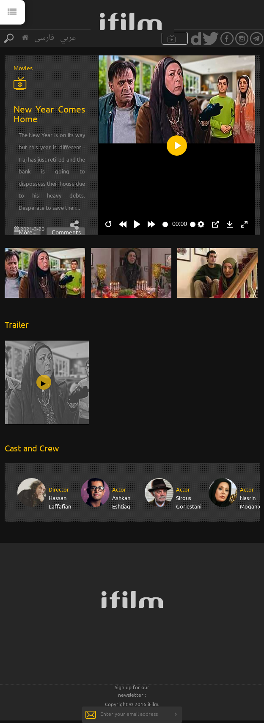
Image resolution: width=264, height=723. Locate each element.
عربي (68, 38)
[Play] (137, 224)
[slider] (165, 224)
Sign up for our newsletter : (132, 691)
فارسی (44, 38)
